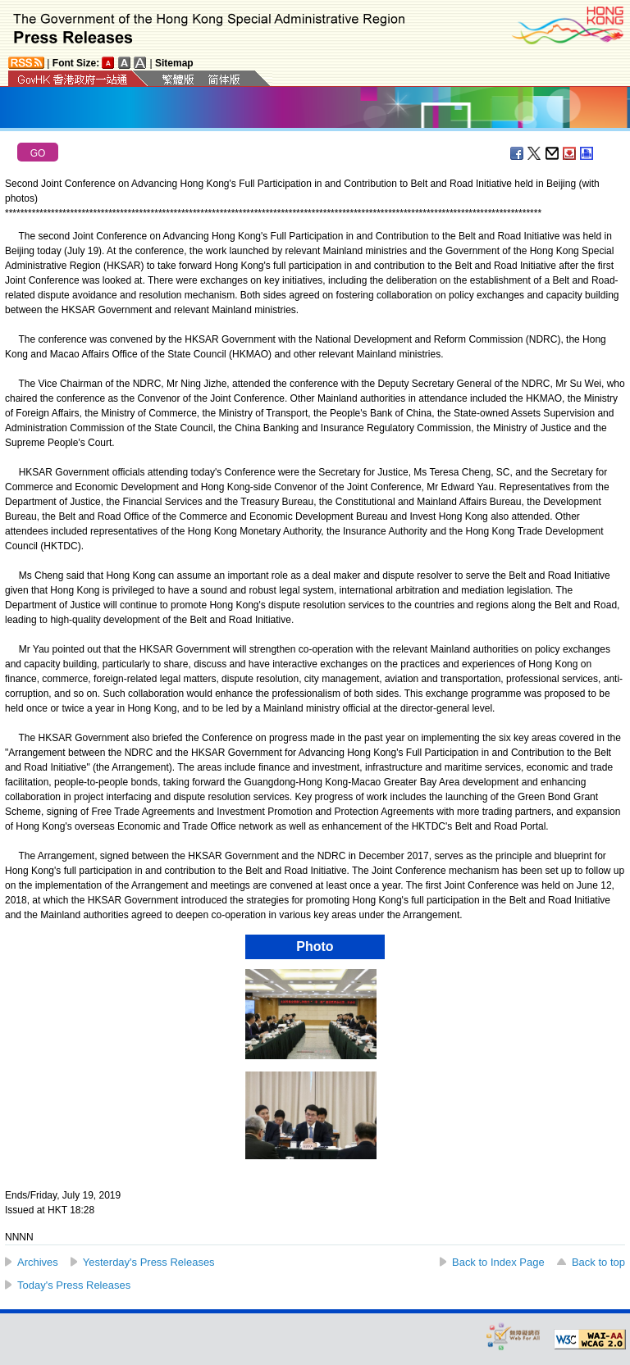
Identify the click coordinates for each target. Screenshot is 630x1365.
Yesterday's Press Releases (149, 1262)
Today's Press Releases (73, 1285)
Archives (37, 1262)
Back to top (598, 1262)
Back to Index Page (498, 1262)
